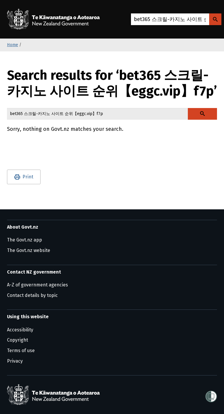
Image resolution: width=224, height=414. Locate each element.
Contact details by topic (32, 295)
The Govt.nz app (24, 240)
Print (27, 177)
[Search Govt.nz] (215, 19)
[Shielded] (211, 395)
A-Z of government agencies (37, 285)
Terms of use (21, 350)
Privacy (15, 361)
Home (12, 44)
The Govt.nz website (28, 250)
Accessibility (20, 330)
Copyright (17, 340)
